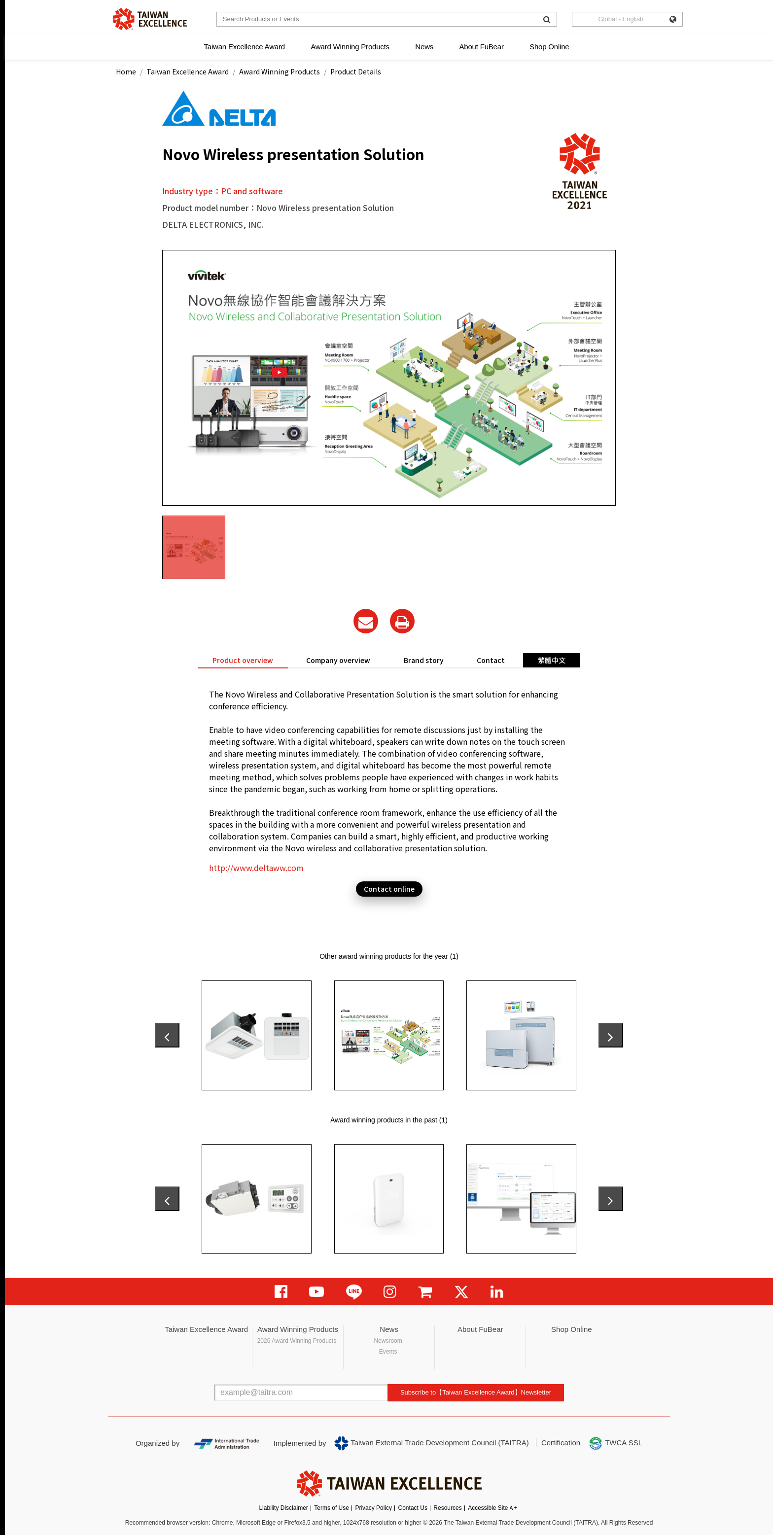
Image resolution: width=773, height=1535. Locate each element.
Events (388, 1352)
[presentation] (167, 1035)
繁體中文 (551, 660)
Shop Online (549, 46)
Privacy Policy (373, 1507)
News (424, 46)
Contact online (389, 889)
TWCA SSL (615, 1443)
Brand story (424, 660)
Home (126, 71)
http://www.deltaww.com (256, 867)
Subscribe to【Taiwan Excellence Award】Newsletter (475, 1392)
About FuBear (481, 46)
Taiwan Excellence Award (244, 46)
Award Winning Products (350, 46)
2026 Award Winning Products (297, 1341)
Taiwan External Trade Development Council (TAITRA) (431, 1443)
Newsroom (388, 1341)
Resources (447, 1507)
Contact (491, 660)
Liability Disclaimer (283, 1507)
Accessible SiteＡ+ (492, 1507)
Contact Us (412, 1507)
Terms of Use (331, 1507)
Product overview (242, 660)
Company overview (338, 660)
